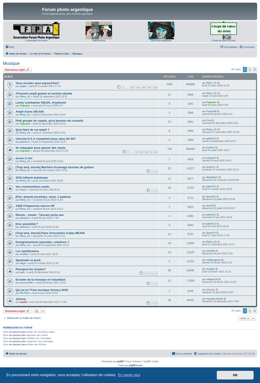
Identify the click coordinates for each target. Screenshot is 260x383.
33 (141, 152)
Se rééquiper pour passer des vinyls (40, 147)
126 (143, 87)
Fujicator (25, 105)
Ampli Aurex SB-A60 (30, 111)
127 (149, 87)
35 (151, 152)
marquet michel (214, 298)
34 (146, 152)
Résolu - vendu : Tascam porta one (40, 215)
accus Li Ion (24, 158)
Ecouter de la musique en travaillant (40, 279)
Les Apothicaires (27, 251)
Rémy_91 (211, 82)
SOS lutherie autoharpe (32, 177)
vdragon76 (212, 279)
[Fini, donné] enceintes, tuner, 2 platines (43, 196)
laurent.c (210, 167)
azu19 (209, 205)
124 (131, 87)
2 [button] (250, 70)
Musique (11, 63)
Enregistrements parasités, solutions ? (42, 242)
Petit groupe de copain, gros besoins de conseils (49, 120)
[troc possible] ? (27, 224)
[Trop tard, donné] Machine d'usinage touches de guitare (55, 167)
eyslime (210, 147)
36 (156, 152)
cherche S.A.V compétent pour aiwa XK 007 (46, 138)
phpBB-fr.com (135, 365)
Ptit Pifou (24, 293)
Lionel (23, 302)
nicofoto (24, 254)
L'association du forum (36, 40)
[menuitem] (9, 47)
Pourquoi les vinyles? (31, 269)
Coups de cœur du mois (224, 40)
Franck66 (211, 111)
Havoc (23, 189)
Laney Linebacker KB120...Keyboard (41, 102)
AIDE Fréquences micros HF (35, 206)
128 (155, 87)
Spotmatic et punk (28, 260)
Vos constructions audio (32, 186)
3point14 (210, 196)
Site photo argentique (161, 40)
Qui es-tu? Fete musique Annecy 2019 (42, 290)
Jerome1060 (26, 282)
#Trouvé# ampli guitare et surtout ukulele (44, 93)
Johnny (21, 299)
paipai (23, 86)
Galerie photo (98, 40)
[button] (255, 69)
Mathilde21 (212, 177)
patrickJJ (24, 141)
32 (137, 152)
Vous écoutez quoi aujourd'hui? (38, 83)
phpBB (120, 361)
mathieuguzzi (213, 259)
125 (137, 87)
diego (23, 263)
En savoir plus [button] (129, 375)
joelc (22, 272)
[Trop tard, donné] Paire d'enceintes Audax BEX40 (50, 233)
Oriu (208, 120)
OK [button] (235, 375)
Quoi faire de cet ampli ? (32, 129)
